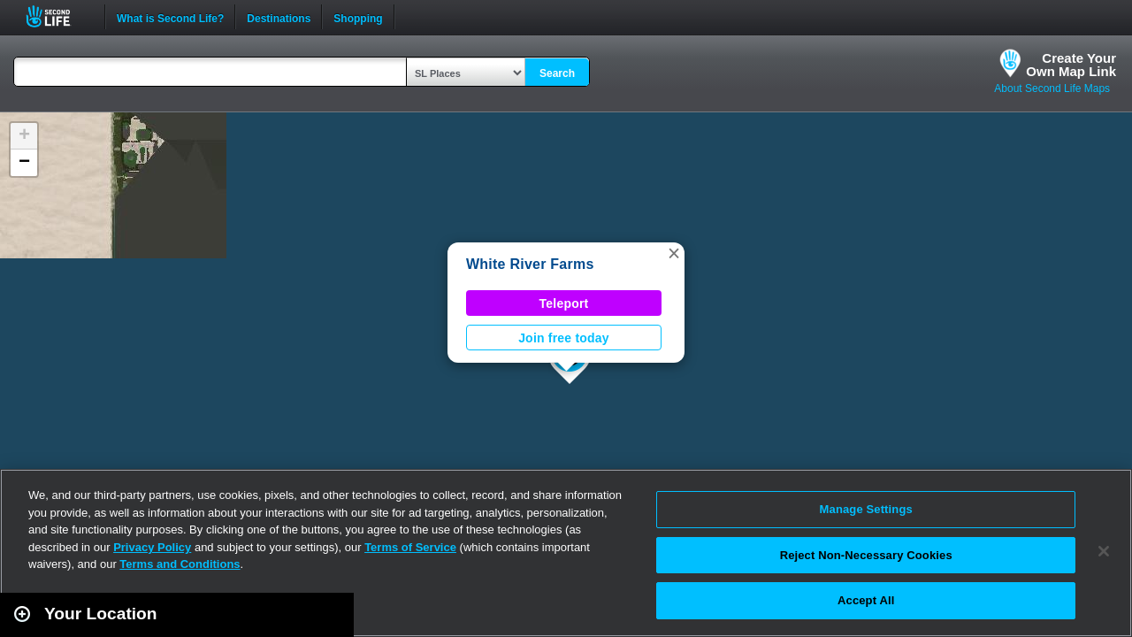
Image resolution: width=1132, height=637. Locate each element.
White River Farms (530, 264)
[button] (674, 253)
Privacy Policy (152, 547)
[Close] (1103, 551)
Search (557, 73)
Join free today (563, 338)
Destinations (278, 16)
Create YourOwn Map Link (1071, 64)
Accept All (866, 600)
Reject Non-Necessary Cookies (866, 555)
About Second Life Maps (1052, 88)
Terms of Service (410, 547)
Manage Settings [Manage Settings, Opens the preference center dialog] (866, 509)
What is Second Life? (170, 16)
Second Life (58, 16)
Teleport (564, 303)
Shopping (357, 16)
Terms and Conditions (179, 564)
